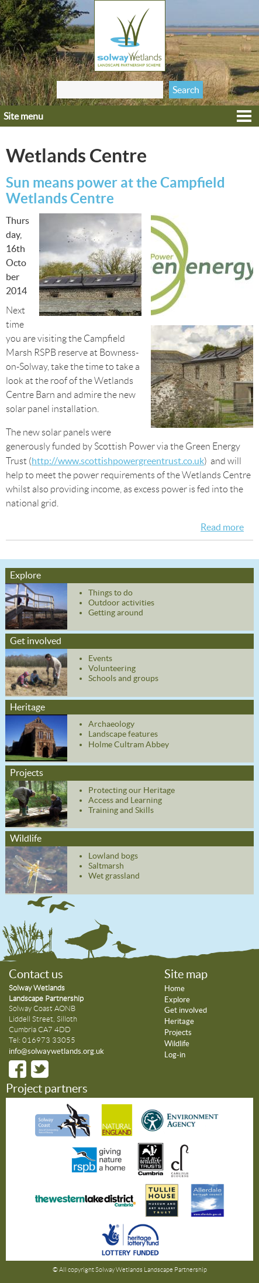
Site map (186, 974)
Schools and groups (123, 678)
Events (100, 658)
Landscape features (123, 734)
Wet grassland (114, 875)
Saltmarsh (106, 865)
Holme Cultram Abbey (128, 744)
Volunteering (112, 668)
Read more (222, 527)
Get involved (35, 640)
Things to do (110, 592)
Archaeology (111, 724)
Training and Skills (121, 810)
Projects (26, 772)
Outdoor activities (121, 602)
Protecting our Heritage (131, 790)
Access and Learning (125, 800)
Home (174, 988)
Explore (25, 575)
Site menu (23, 116)
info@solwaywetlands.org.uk (56, 1051)
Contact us (36, 974)
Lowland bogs (113, 855)
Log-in (174, 1054)
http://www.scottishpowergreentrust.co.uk (118, 460)
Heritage (27, 707)
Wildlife (26, 838)
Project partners (47, 1088)
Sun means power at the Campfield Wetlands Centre (115, 190)
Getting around (115, 612)
